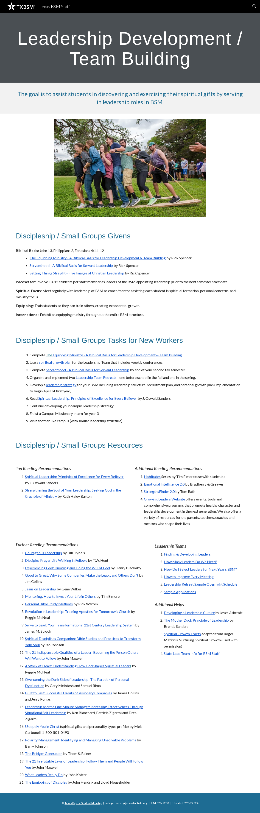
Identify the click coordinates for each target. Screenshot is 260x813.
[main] (130, 48)
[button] (254, 6)
